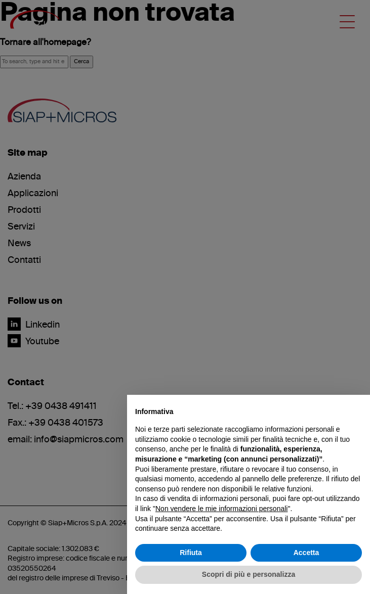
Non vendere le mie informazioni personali (221, 509)
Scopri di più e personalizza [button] (248, 574)
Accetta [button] (306, 553)
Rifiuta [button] (191, 553)
